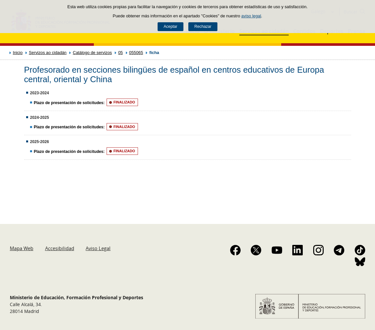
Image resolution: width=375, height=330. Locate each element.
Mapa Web (21, 248)
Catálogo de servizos (92, 52)
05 (120, 52)
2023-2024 (39, 93)
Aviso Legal (98, 248)
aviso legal (251, 15)
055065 (136, 52)
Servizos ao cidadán (47, 52)
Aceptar (170, 26)
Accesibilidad (59, 248)
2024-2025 (39, 117)
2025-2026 (39, 141)
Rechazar (203, 26)
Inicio (18, 52)
